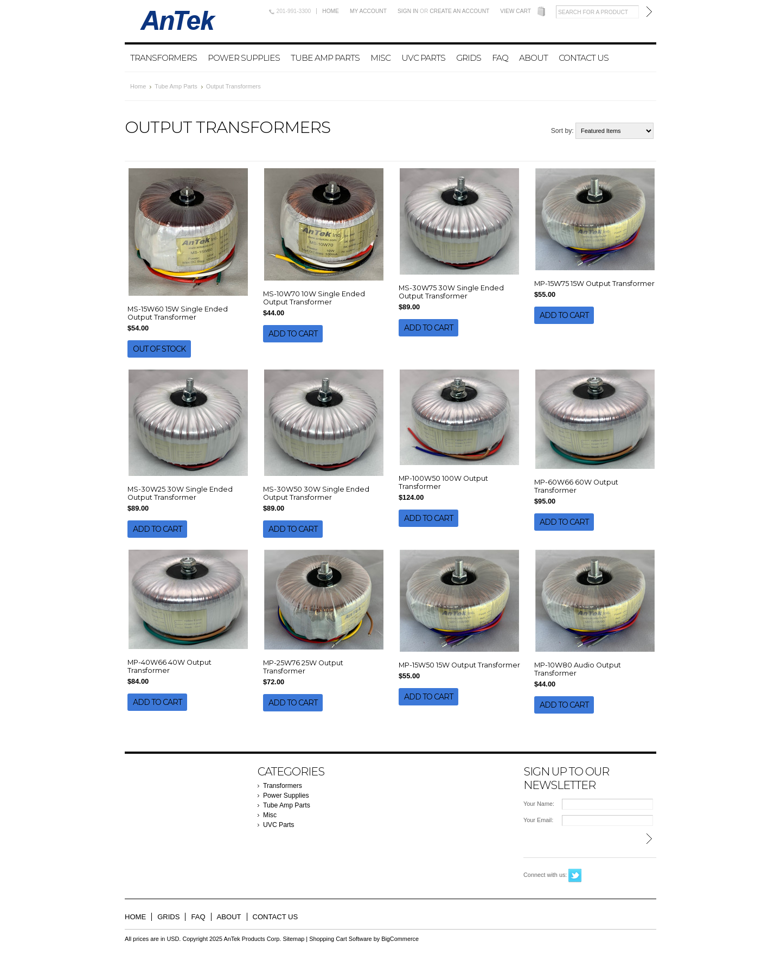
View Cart (515, 11)
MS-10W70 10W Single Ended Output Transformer (314, 298)
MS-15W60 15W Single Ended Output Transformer (177, 313)
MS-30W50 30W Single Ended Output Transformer (316, 493)
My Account (368, 11)
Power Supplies (244, 58)
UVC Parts (423, 58)
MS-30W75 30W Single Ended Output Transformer (451, 292)
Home (330, 11)
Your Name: (538, 803)
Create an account (459, 11)
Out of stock (159, 349)
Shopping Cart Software (340, 939)
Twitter (575, 875)
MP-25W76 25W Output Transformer (303, 667)
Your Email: (538, 820)
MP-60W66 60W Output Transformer (576, 486)
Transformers (163, 58)
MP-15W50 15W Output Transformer (459, 665)
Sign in (408, 11)
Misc (380, 58)
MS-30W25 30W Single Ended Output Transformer (180, 493)
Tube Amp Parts (325, 58)
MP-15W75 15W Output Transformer (594, 283)
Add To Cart (292, 334)
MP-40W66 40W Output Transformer (169, 666)
